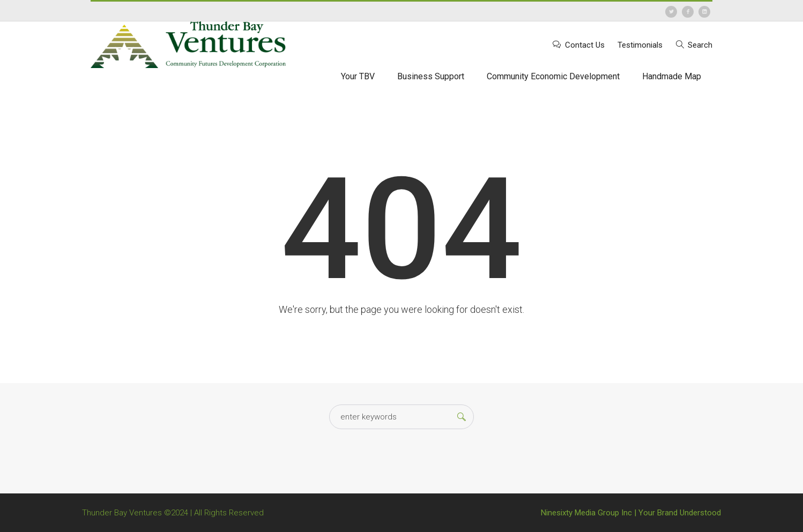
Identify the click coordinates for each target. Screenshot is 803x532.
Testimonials (640, 45)
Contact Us (585, 45)
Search (700, 45)
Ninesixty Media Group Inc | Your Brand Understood (631, 513)
